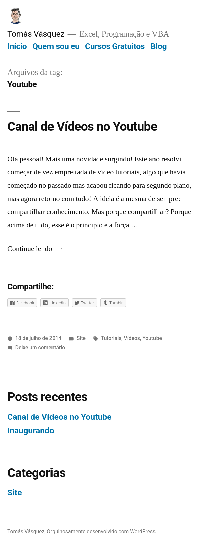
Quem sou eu (55, 46)
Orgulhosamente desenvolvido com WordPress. (102, 531)
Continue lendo (35, 248)
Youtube (152, 338)
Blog (158, 46)
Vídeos (132, 338)
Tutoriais (111, 338)
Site (81, 338)
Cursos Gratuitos (115, 46)
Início (17, 46)
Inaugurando (30, 430)
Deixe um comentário (40, 347)
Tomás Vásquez (35, 34)
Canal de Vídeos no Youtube (82, 126)
